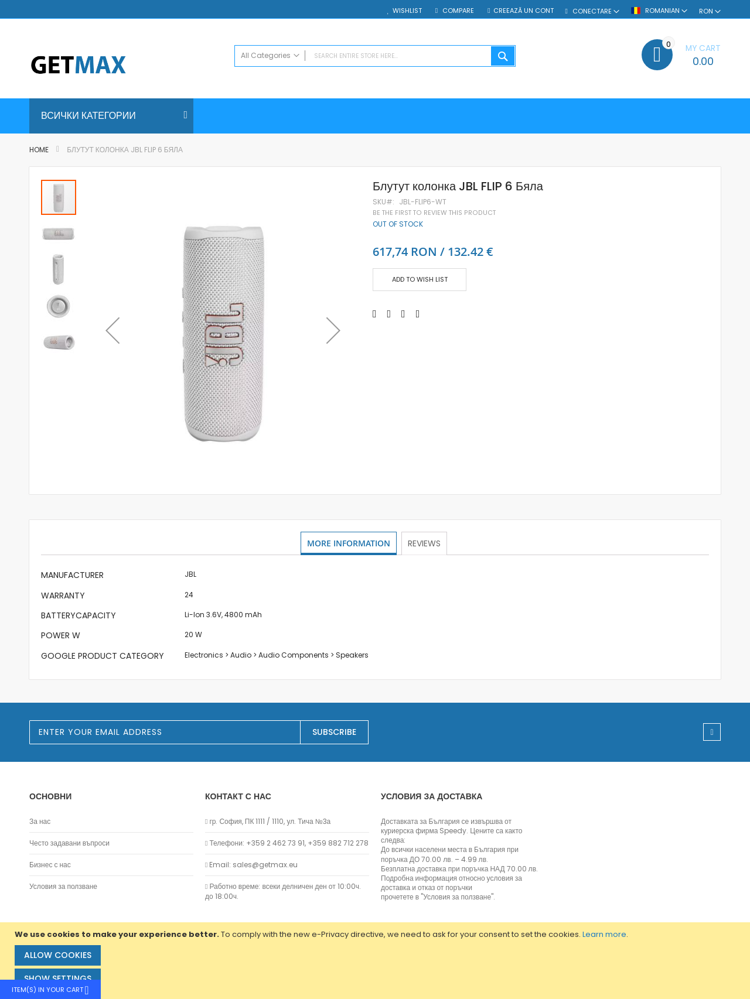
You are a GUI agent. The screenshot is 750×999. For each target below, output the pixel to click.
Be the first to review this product (434, 212)
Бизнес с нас (50, 865)
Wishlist (407, 10)
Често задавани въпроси (69, 843)
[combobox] (375, 56)
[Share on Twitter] (389, 314)
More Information (349, 543)
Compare (457, 10)
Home (39, 150)
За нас (39, 821)
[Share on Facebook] (375, 314)
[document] (376, 960)
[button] (112, 331)
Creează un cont (523, 10)
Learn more (604, 934)
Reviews (425, 543)
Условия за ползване (63, 886)
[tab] (348, 543)
